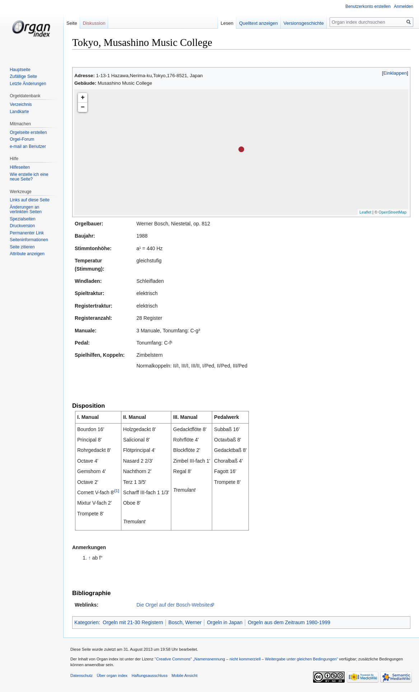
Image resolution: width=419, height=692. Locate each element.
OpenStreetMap (392, 212)
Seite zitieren (22, 246)
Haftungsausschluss (149, 675)
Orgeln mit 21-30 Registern (133, 622)
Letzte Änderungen (28, 83)
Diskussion (94, 23)
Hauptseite (20, 69)
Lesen (227, 23)
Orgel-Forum (22, 139)
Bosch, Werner (184, 622)
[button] (395, 73)
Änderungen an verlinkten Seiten (26, 210)
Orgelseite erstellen (28, 132)
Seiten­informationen (29, 239)
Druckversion (22, 225)
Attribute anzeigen (27, 253)
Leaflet (365, 212)
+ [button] (83, 97)
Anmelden (403, 6)
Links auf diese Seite (30, 199)
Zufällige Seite (23, 76)
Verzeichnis (21, 104)
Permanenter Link (27, 232)
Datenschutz (81, 675)
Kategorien (86, 622)
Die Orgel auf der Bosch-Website (173, 605)
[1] (117, 490)
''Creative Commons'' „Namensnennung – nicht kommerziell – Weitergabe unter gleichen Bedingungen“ (246, 659)
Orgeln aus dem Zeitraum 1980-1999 (289, 622)
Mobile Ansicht (184, 675)
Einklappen (395, 73)
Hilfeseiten (20, 167)
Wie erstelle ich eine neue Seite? (29, 177)
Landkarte (19, 111)
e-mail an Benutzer (28, 146)
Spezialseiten (22, 218)
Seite (71, 23)
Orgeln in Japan (224, 622)
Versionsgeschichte (304, 23)
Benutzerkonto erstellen (368, 6)
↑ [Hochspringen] (89, 558)
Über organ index (112, 675)
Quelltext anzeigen (258, 23)
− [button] (83, 107)
